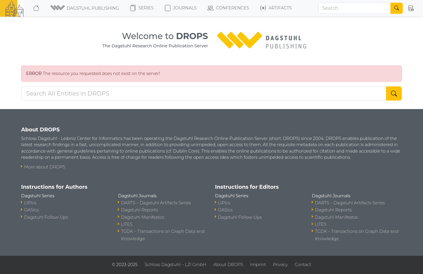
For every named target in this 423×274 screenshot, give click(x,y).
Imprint (258, 264)
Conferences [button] (228, 8)
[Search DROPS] (203, 93)
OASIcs (31, 210)
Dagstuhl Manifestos (142, 217)
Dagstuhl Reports (139, 210)
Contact (303, 264)
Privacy (280, 264)
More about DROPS (44, 167)
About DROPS (228, 264)
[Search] (354, 8)
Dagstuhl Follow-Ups (46, 217)
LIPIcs (30, 203)
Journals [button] (180, 8)
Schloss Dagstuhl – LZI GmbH (175, 264)
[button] (85, 8)
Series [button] (142, 8)
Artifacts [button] (276, 8)
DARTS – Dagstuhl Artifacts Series (156, 203)
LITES (126, 224)
